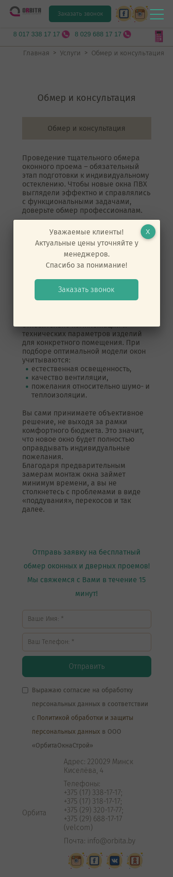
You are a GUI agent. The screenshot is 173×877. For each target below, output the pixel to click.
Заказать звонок (86, 289)
